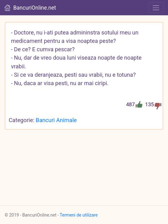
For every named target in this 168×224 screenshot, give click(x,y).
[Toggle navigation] (156, 7)
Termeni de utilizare (79, 215)
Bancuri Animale (56, 120)
